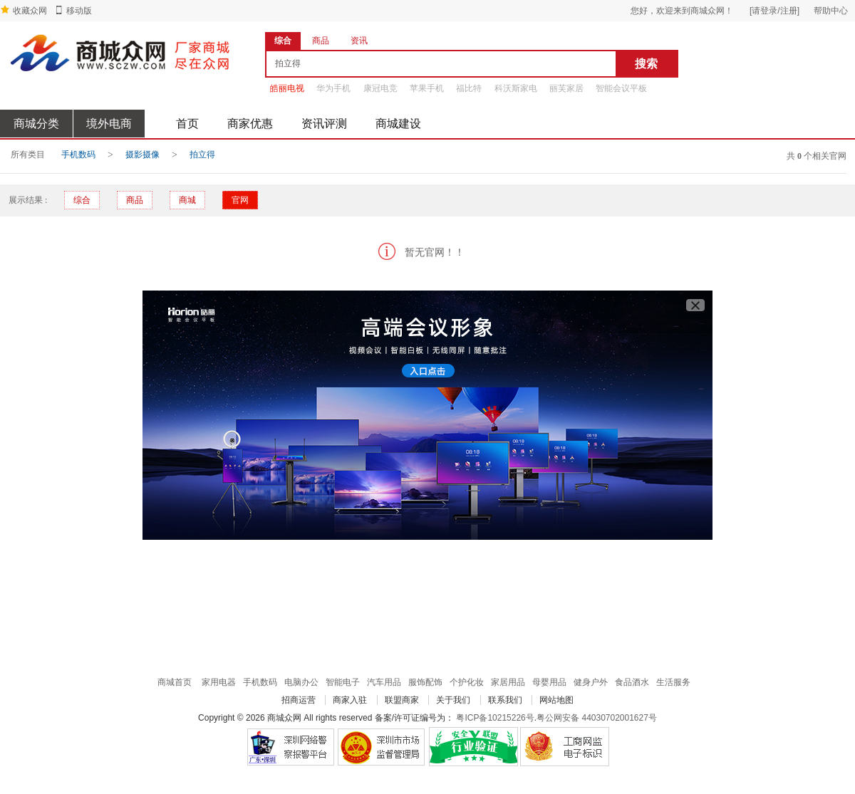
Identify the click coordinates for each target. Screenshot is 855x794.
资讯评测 (324, 123)
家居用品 (508, 682)
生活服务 (673, 682)
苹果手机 (427, 88)
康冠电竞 (380, 88)
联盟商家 (402, 700)
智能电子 (343, 682)
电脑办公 (301, 682)
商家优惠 (250, 123)
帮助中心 (831, 11)
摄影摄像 (142, 155)
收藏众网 (30, 11)
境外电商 (109, 123)
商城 (187, 200)
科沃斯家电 (515, 88)
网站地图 (556, 700)
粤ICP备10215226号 (495, 718)
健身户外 (591, 682)
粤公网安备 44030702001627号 (597, 718)
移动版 (79, 11)
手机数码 (78, 155)
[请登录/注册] (774, 11)
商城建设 (398, 123)
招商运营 (298, 700)
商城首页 (174, 682)
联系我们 (505, 700)
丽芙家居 (566, 88)
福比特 (469, 88)
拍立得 (202, 155)
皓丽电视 (287, 88)
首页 (187, 123)
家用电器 (219, 682)
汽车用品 (384, 682)
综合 (81, 200)
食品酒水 (632, 682)
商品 (134, 200)
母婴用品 (549, 682)
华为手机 (333, 88)
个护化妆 (467, 682)
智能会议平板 (621, 88)
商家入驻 (350, 700)
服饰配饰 (425, 682)
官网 (240, 200)
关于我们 (453, 700)
